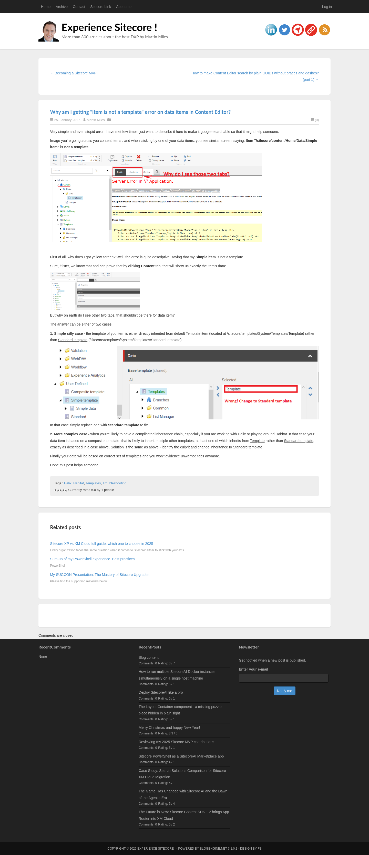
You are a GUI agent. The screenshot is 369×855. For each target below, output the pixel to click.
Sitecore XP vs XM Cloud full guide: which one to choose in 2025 (101, 544)
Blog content (149, 657)
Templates (93, 483)
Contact (79, 7)
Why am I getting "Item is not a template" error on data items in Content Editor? (140, 112)
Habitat (78, 483)
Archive (62, 7)
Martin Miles (96, 120)
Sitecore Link (100, 7)
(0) (315, 120)
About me (123, 7)
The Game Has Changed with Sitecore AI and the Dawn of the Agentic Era (183, 794)
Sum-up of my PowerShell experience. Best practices (92, 559)
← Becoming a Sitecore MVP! (74, 73)
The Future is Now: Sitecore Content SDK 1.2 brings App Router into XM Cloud (184, 815)
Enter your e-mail (253, 669)
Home (45, 7)
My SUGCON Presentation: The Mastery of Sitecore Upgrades (99, 575)
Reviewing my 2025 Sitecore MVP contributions (176, 742)
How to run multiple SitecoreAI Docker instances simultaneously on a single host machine (177, 675)
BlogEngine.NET (213, 848)
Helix (67, 483)
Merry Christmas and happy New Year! (169, 727)
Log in (327, 7)
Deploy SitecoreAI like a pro (161, 692)
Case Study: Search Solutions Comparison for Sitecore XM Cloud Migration (182, 774)
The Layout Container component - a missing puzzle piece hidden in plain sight (180, 710)
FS (259, 848)
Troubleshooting (114, 483)
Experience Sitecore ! (109, 27)
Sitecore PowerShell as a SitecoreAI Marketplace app (181, 756)
